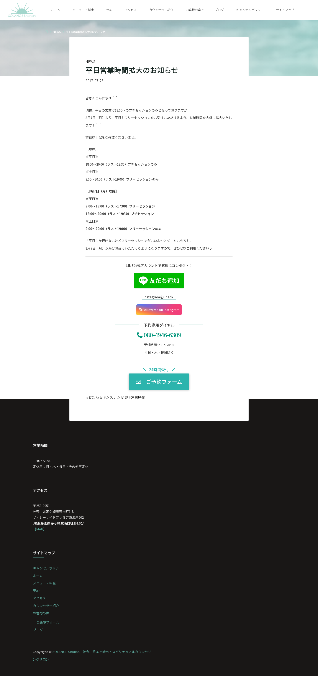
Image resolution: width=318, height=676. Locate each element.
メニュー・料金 (44, 583)
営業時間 (138, 397)
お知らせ (95, 397)
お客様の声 (41, 613)
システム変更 (117, 397)
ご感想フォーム (47, 622)
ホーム (38, 575)
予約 (36, 590)
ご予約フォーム (159, 382)
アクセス (39, 598)
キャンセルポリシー (47, 568)
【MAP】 (39, 529)
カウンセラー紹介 (46, 605)
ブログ (38, 629)
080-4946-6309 (159, 335)
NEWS (57, 31)
